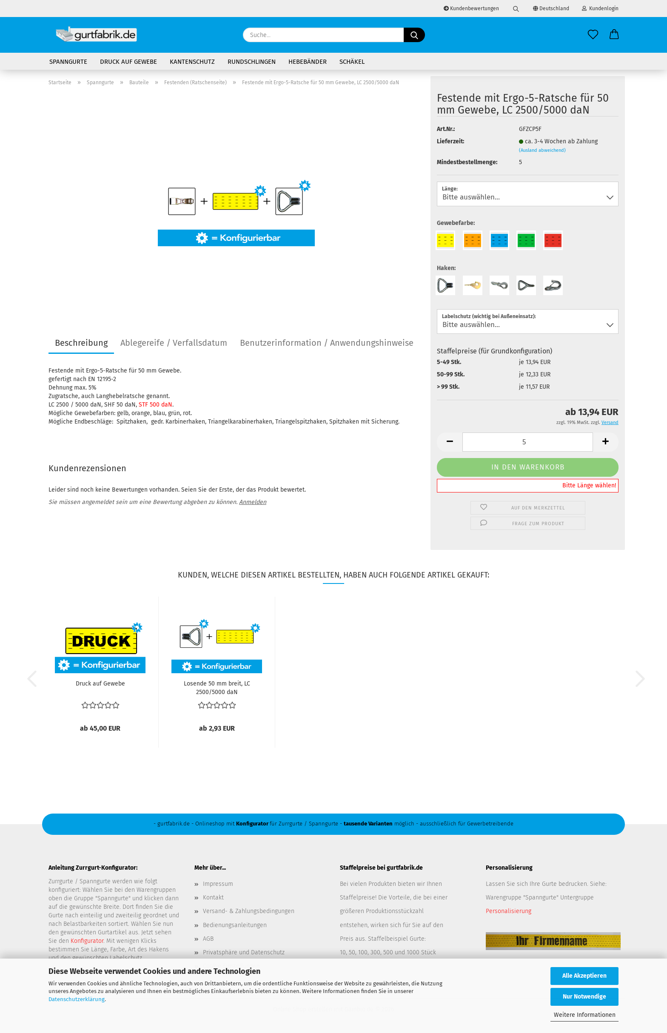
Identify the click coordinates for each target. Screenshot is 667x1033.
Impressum (218, 884)
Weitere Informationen (585, 1015)
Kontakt (213, 897)
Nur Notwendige (584, 996)
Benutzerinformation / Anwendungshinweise (326, 343)
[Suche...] (414, 35)
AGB (208, 938)
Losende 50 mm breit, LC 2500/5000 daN (217, 687)
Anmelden (252, 502)
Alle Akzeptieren (584, 975)
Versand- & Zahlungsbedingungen (248, 911)
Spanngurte (68, 61)
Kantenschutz (192, 61)
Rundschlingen (252, 61)
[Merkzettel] (593, 35)
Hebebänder (307, 61)
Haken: (446, 268)
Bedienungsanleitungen (235, 925)
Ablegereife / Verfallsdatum (173, 343)
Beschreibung (81, 343)
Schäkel (352, 61)
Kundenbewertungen (471, 8)
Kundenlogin (600, 8)
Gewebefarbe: (456, 223)
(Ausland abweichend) (542, 150)
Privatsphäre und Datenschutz (244, 952)
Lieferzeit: (450, 141)
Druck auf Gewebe (128, 61)
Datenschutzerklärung (76, 999)
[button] (614, 35)
